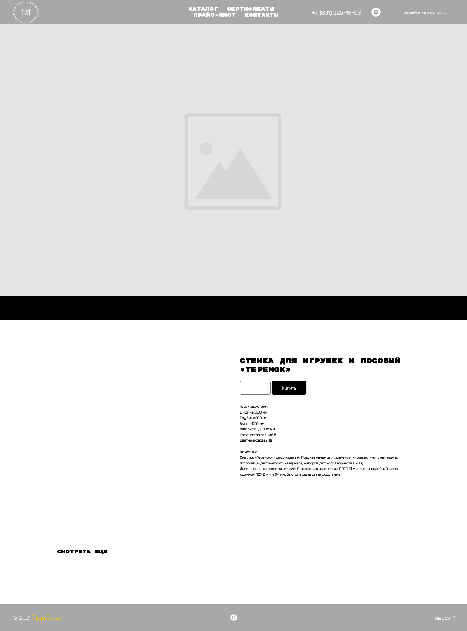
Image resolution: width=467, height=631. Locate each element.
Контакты (261, 15)
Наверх (443, 618)
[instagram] (376, 12)
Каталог (203, 9)
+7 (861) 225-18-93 (336, 12)
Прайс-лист (214, 15)
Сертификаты (250, 9)
